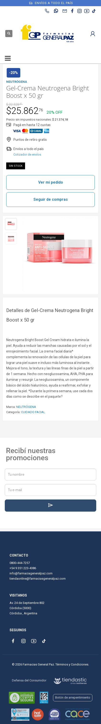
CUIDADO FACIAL (33, 412)
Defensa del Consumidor (29, 680)
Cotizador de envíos (27, 154)
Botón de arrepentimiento (72, 697)
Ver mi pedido (50, 182)
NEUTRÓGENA (26, 407)
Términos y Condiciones (71, 664)
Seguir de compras (50, 199)
